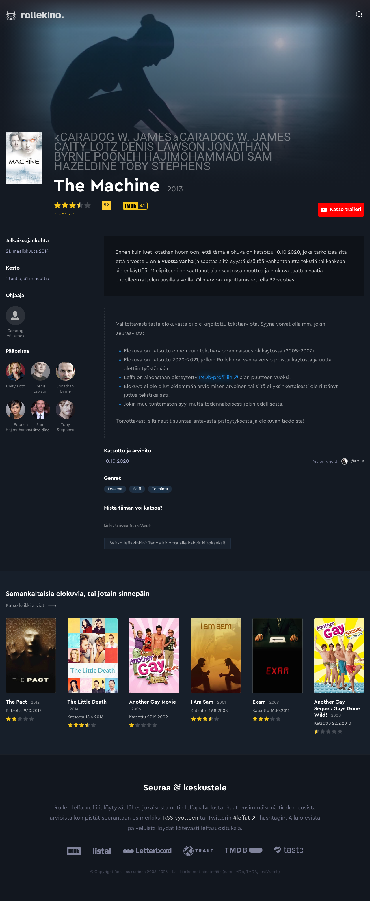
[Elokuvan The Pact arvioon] (31, 670)
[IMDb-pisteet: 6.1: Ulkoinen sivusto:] (185, 206)
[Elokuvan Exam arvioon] (277, 670)
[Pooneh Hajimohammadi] (15, 416)
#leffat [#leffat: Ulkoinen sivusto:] (241, 817)
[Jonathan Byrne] (65, 378)
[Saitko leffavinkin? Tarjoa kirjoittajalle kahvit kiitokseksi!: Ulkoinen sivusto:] (167, 543)
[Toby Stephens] (65, 416)
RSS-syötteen (180, 817)
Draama (115, 489)
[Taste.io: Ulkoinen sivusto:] (288, 850)
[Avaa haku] (359, 11)
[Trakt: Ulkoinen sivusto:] (200, 850)
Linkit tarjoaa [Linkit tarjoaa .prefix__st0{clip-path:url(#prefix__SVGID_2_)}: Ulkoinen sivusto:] (127, 525)
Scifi (137, 489)
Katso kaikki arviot (31, 605)
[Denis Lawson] (40, 378)
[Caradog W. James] (15, 322)
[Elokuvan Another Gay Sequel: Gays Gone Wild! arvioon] (339, 677)
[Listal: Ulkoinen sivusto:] (100, 850)
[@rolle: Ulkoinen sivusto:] (352, 461)
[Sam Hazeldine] (40, 416)
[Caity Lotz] (15, 378)
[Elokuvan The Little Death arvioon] (93, 673)
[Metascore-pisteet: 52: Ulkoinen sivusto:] (156, 205)
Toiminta (160, 489)
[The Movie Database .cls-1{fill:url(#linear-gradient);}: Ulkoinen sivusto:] (243, 850)
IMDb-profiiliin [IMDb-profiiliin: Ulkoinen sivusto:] (216, 377)
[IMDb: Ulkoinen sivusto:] (74, 850)
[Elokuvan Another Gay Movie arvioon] (154, 673)
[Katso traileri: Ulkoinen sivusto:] (341, 205)
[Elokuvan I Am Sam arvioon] (216, 670)
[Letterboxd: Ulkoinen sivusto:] (147, 850)
